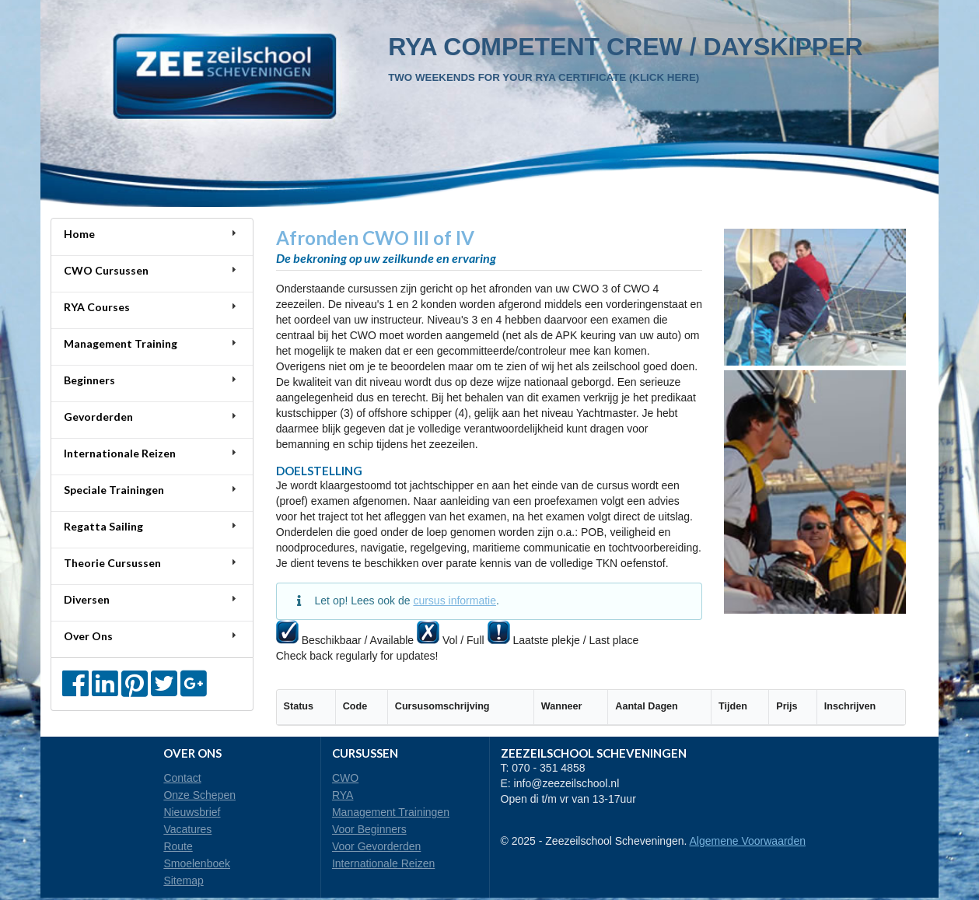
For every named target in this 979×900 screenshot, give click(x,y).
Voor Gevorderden (376, 846)
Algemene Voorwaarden (748, 841)
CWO (345, 778)
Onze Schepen (199, 795)
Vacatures (187, 829)
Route (177, 846)
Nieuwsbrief (191, 812)
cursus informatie (454, 600)
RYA (343, 795)
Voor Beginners (369, 829)
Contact (182, 778)
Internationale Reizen (383, 863)
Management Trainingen (390, 812)
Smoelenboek (196, 863)
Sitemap (183, 880)
